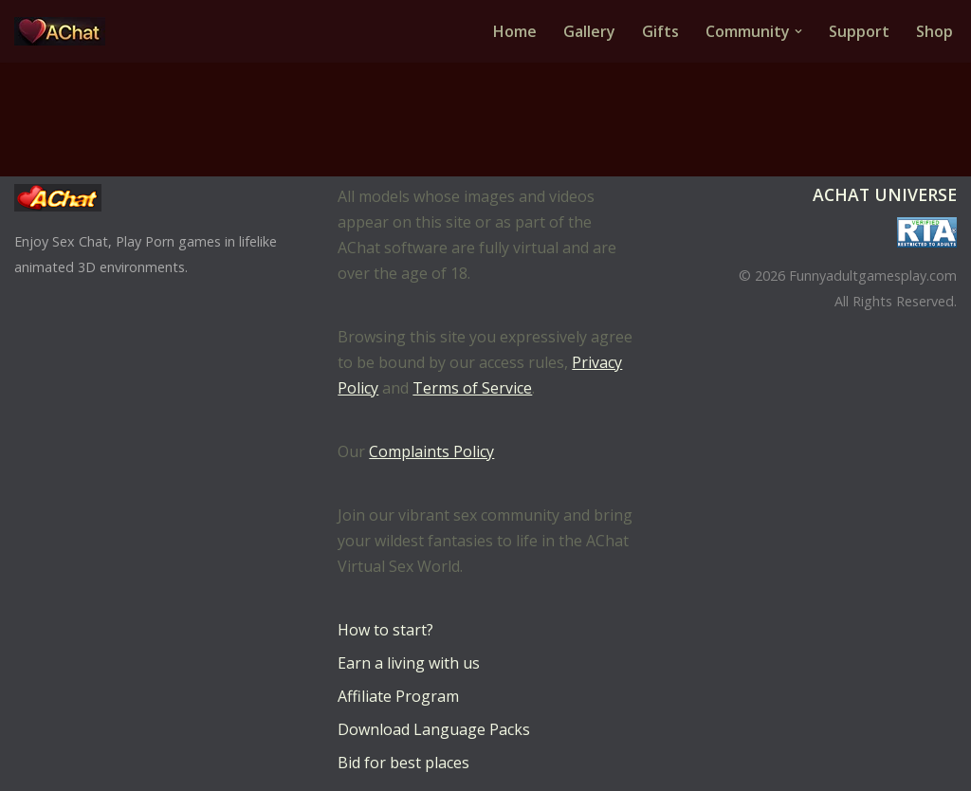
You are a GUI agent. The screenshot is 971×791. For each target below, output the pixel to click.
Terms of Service (472, 387)
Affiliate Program (398, 696)
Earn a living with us (409, 663)
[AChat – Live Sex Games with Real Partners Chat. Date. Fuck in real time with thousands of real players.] (64, 31)
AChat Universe (885, 194)
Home (515, 31)
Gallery (589, 31)
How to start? (385, 629)
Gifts (660, 31)
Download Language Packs (434, 729)
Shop (934, 31)
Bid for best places (403, 762)
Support (859, 31)
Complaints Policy (431, 451)
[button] (798, 31)
